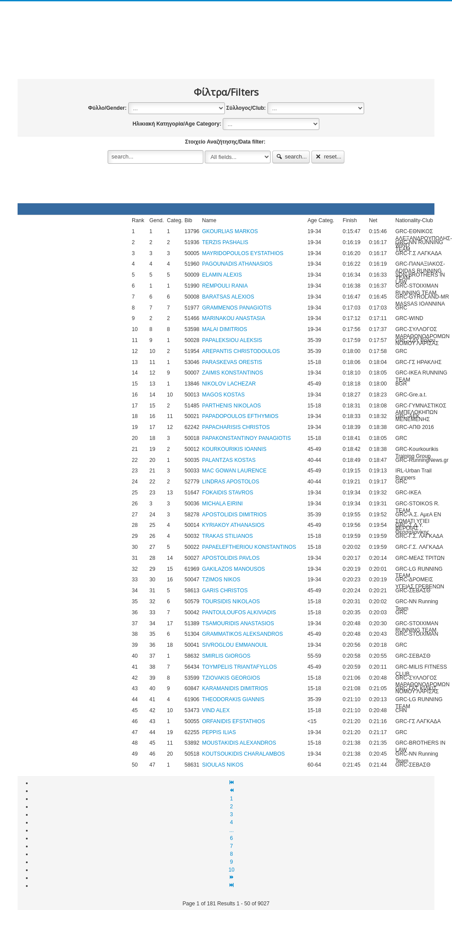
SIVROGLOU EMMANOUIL (235, 645)
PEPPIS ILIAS (219, 732)
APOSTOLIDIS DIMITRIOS (234, 515)
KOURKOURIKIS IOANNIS (234, 449)
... (231, 830)
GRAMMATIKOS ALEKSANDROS (242, 634)
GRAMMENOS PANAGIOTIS (236, 308)
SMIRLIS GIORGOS (226, 656)
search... (291, 156)
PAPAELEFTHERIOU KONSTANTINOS (249, 547)
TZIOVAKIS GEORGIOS (231, 678)
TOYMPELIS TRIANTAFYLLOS (239, 667)
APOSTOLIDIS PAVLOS (231, 558)
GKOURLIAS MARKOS (230, 231)
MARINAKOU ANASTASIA (233, 318)
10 (231, 870)
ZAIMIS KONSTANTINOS (232, 373)
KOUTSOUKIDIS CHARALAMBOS (243, 754)
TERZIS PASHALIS (225, 242)
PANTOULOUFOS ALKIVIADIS (239, 612)
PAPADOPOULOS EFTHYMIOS (240, 416)
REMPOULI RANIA (225, 286)
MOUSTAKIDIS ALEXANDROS (239, 743)
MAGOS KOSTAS (223, 395)
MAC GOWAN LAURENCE (234, 471)
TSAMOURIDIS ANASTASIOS (238, 623)
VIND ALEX (216, 710)
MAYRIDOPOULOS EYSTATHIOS (242, 253)
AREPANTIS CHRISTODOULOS (241, 351)
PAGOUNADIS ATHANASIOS (237, 264)
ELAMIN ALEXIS (222, 275)
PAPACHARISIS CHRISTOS (236, 427)
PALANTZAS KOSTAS (229, 460)
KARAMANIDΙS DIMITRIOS (235, 688)
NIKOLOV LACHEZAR (229, 384)
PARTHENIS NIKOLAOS (231, 406)
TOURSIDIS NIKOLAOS (231, 601)
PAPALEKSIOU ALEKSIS (232, 340)
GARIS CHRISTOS (225, 590)
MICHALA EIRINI (222, 504)
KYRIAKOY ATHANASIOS (233, 525)
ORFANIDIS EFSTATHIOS (233, 721)
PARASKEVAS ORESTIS (232, 362)
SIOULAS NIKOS (222, 765)
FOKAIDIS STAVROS (227, 493)
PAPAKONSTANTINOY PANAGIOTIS (246, 438)
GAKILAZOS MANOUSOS (233, 569)
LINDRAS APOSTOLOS (230, 482)
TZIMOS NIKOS (221, 579)
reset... (328, 156)
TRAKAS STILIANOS (227, 536)
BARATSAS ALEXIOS (228, 297)
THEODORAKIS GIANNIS (233, 699)
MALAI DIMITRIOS (224, 329)
